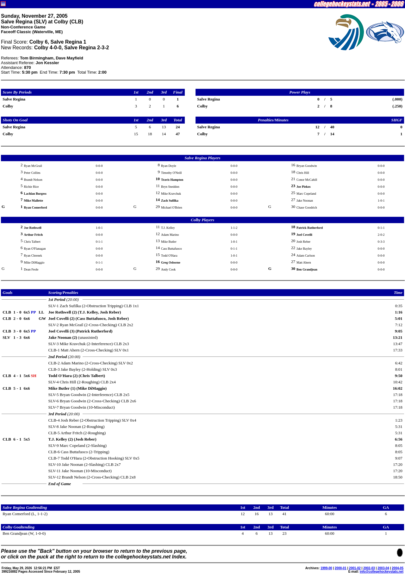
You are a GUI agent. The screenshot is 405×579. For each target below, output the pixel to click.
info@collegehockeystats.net (381, 571)
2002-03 (369, 568)
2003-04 (383, 568)
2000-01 (340, 568)
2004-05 (397, 568)
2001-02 (355, 568)
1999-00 (326, 568)
